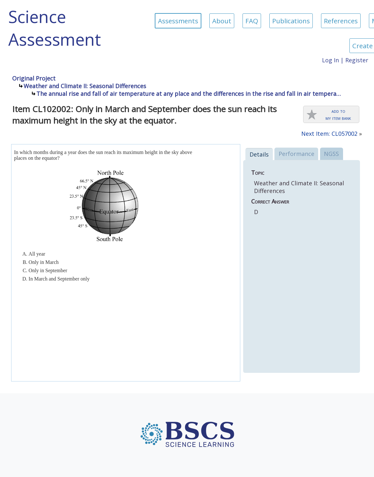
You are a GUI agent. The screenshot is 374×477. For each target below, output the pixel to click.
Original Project (34, 78)
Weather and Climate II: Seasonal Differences (85, 86)
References (341, 20)
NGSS (331, 154)
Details (259, 154)
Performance (296, 154)
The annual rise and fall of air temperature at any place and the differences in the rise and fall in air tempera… (188, 93)
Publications (291, 20)
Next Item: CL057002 (329, 133)
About (221, 20)
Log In (330, 60)
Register (356, 60)
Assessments (178, 20)
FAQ (251, 20)
